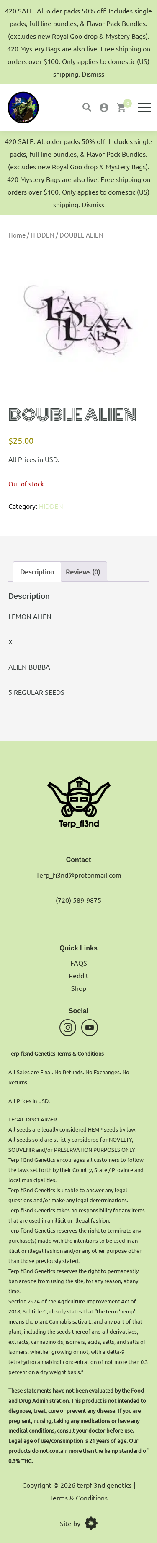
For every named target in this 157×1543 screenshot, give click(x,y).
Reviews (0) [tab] (83, 571)
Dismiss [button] (93, 204)
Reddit (78, 975)
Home (17, 235)
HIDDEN (42, 235)
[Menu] (144, 107)
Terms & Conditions (78, 1497)
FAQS (78, 962)
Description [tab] (37, 571)
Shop (78, 988)
